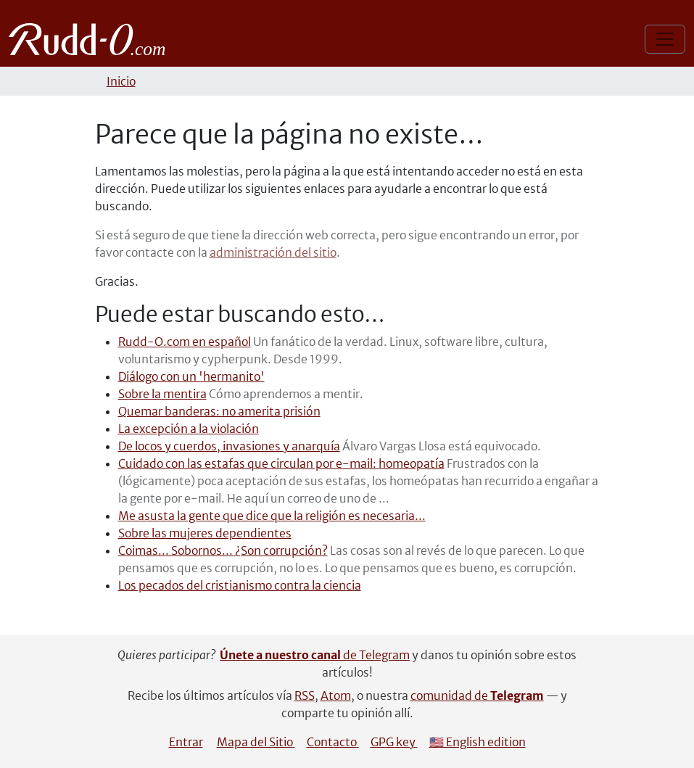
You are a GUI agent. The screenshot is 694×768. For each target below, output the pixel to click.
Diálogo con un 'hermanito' (191, 376)
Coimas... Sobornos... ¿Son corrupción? (223, 550)
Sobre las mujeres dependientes (205, 533)
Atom (336, 695)
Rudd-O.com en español (184, 341)
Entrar (186, 742)
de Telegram (315, 655)
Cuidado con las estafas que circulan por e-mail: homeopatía (281, 463)
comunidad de (477, 695)
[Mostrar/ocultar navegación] (665, 39)
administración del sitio (273, 252)
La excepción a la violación (188, 428)
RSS (304, 695)
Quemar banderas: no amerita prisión (219, 411)
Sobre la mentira (162, 394)
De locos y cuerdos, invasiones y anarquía (229, 446)
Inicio (121, 81)
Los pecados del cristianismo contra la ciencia (239, 585)
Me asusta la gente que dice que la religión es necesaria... (272, 515)
